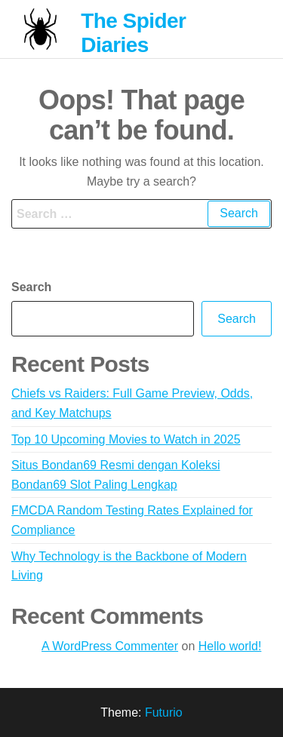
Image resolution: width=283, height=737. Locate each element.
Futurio (164, 712)
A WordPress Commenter (110, 646)
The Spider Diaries (133, 33)
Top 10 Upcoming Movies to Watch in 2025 (126, 439)
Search (31, 287)
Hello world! (230, 646)
